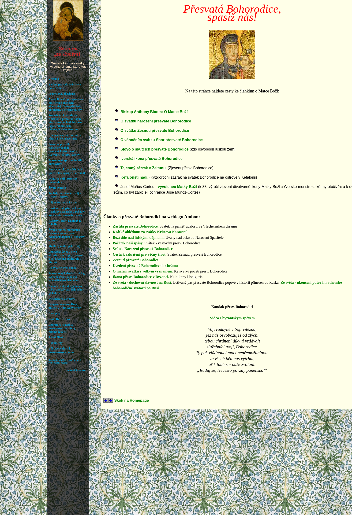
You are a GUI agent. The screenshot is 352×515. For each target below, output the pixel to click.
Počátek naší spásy (127, 243)
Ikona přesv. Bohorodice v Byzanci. (141, 277)
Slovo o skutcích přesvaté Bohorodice (154, 149)
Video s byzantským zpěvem (232, 318)
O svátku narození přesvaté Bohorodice (155, 121)
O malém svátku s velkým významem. (143, 271)
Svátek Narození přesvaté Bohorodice (143, 249)
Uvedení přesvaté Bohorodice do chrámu (145, 266)
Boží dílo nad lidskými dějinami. (139, 237)
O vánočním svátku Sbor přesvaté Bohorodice (161, 140)
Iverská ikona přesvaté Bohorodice (151, 159)
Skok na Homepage (131, 400)
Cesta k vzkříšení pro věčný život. (139, 254)
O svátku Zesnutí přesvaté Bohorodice (154, 130)
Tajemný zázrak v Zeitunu (143, 168)
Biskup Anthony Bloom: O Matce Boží (154, 112)
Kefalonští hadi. (134, 177)
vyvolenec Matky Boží (177, 187)
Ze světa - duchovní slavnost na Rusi (142, 282)
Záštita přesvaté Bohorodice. (136, 226)
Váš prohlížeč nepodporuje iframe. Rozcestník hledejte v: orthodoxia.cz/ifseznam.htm (68, 257)
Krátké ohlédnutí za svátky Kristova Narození (150, 232)
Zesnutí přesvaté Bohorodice (135, 260)
